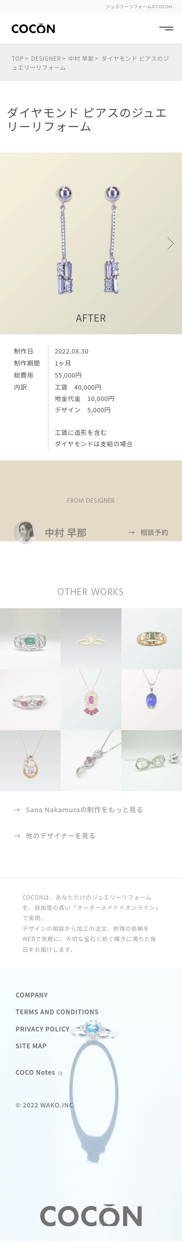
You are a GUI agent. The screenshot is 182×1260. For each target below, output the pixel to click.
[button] (167, 243)
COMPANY (31, 1012)
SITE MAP (31, 1063)
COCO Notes (38, 1090)
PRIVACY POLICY (42, 1046)
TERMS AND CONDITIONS (57, 1029)
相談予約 (148, 550)
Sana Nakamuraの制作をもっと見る (78, 827)
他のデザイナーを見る (54, 854)
